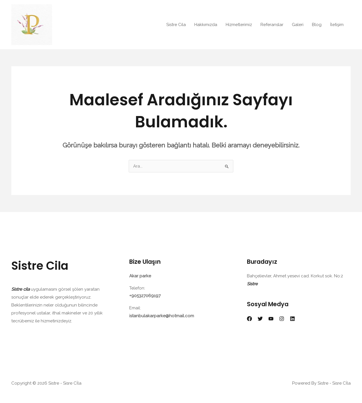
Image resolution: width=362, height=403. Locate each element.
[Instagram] (281, 318)
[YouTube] (270, 318)
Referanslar (271, 24)
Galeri (297, 24)
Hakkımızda (205, 24)
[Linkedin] (292, 318)
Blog (317, 24)
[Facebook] (249, 318)
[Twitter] (260, 318)
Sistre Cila (176, 24)
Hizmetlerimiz (239, 24)
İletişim (337, 24)
